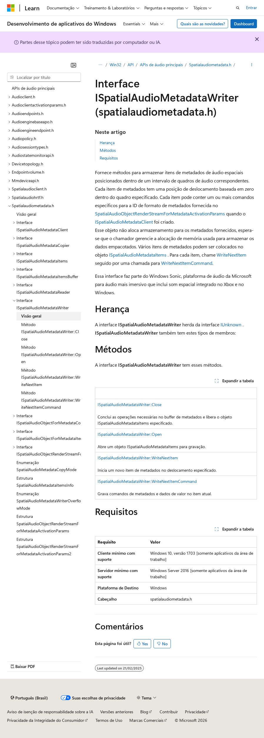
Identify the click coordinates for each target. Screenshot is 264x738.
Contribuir (169, 711)
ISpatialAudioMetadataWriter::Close (129, 404)
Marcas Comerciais (146, 720)
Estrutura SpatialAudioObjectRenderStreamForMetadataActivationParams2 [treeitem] (47, 546)
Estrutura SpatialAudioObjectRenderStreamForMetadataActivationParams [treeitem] (47, 523)
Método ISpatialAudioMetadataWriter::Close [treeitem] (50, 332)
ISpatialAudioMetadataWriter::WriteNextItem (138, 458)
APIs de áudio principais (161, 64)
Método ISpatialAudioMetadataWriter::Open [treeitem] (51, 354)
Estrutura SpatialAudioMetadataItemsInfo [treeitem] (44, 481)
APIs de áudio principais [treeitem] (33, 88)
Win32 (115, 64)
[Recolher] (73, 65)
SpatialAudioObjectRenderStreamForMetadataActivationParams (160, 213)
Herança (107, 142)
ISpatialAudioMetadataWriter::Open (130, 434)
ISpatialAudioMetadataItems (137, 255)
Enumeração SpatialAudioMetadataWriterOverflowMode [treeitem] (48, 501)
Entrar (251, 7)
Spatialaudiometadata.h (210, 64)
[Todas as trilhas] (100, 65)
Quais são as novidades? (203, 23)
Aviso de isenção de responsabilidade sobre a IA (50, 711)
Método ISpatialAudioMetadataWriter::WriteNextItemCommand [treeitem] (51, 400)
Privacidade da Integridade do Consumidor (45, 720)
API (131, 64)
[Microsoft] (11, 8)
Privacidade (195, 711)
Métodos (108, 150)
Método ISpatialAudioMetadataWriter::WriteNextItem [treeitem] (51, 377)
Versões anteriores (116, 711)
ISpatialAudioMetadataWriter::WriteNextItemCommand (147, 481)
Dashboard (244, 23)
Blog (144, 711)
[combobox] (44, 77)
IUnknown (230, 324)
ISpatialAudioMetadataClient (124, 222)
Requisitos (109, 158)
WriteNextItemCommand (186, 263)
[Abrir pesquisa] (238, 8)
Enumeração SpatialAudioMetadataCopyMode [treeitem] (46, 466)
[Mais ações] (252, 65)
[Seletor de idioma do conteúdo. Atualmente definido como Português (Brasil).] (29, 698)
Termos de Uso (109, 720)
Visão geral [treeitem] (26, 214)
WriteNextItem (231, 255)
